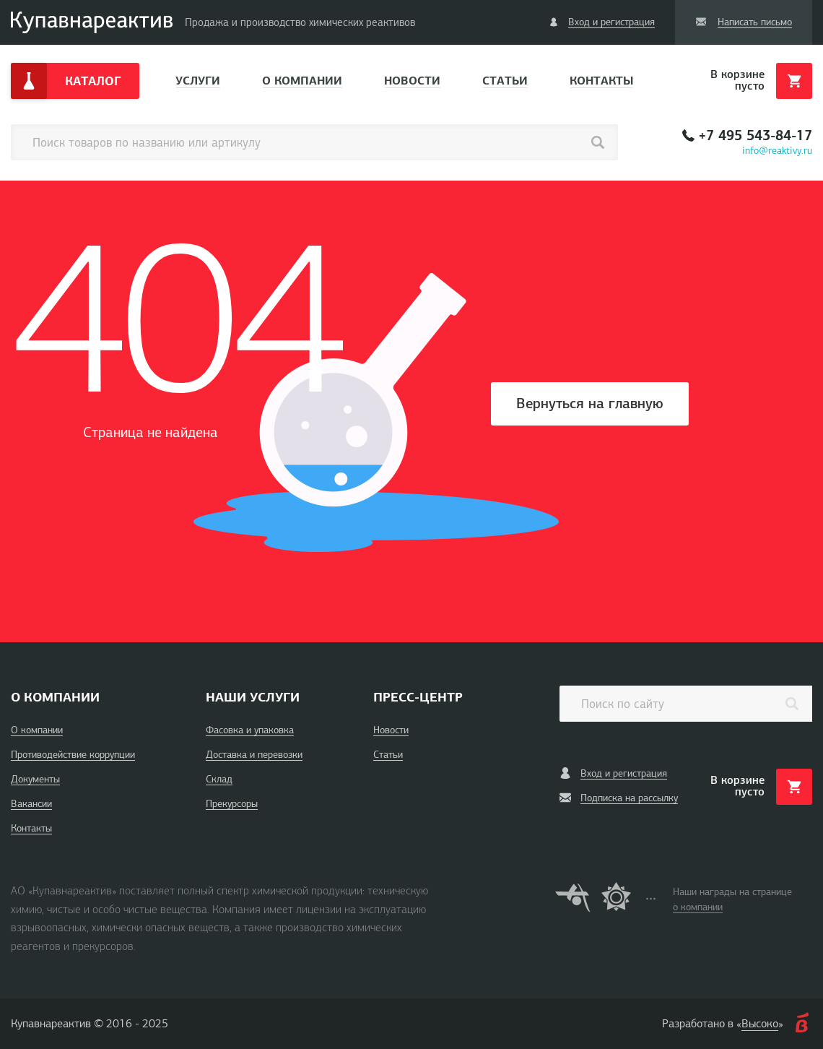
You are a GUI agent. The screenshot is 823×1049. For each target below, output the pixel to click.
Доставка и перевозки (254, 754)
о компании (698, 907)
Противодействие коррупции (73, 754)
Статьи (505, 80)
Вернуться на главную (589, 403)
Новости (412, 80)
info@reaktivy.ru (777, 150)
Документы (35, 779)
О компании (302, 80)
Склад (219, 779)
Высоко (759, 1023)
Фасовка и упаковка (250, 730)
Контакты (601, 80)
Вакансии (31, 804)
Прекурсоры (232, 804)
